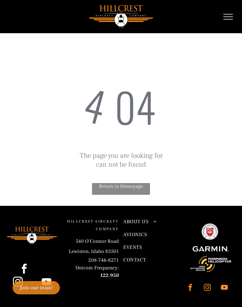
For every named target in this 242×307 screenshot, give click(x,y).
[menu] (228, 17)
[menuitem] (149, 221)
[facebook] (190, 288)
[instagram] (207, 288)
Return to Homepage (121, 186)
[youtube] (224, 288)
